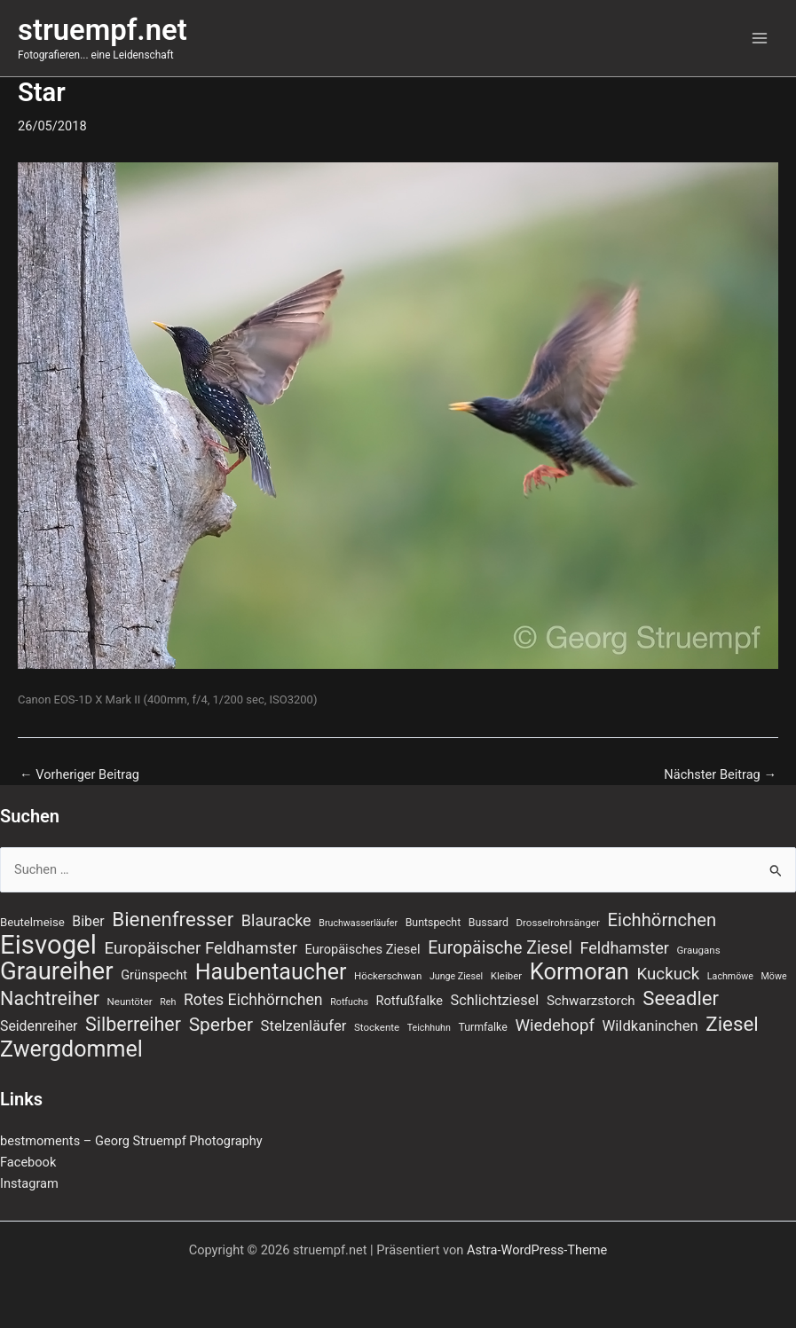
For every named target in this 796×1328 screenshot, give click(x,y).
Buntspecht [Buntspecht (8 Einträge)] (433, 922)
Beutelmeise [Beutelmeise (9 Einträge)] (32, 922)
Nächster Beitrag (720, 775)
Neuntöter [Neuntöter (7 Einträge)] (130, 1001)
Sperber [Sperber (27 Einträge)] (221, 1024)
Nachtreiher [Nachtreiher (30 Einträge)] (49, 999)
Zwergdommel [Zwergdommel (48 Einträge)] (71, 1049)
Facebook (28, 1162)
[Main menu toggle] (759, 38)
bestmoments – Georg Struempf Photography (131, 1141)
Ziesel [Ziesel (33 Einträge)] (731, 1023)
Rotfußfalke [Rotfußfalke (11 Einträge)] (409, 1001)
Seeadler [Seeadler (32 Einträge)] (680, 998)
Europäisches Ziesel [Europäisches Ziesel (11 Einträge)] (363, 949)
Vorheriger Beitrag (79, 775)
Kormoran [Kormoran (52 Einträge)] (579, 971)
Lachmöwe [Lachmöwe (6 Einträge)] (730, 976)
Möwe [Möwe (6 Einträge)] (774, 976)
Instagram (29, 1183)
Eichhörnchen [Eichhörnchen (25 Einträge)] (662, 920)
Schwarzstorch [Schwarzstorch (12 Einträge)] (591, 1001)
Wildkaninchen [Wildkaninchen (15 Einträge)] (650, 1026)
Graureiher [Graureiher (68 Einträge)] (57, 971)
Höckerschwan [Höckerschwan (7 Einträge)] (388, 976)
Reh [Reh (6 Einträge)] (168, 1002)
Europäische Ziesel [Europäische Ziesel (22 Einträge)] (500, 948)
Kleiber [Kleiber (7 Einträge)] (506, 976)
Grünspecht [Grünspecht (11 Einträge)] (154, 975)
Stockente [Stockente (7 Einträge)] (376, 1027)
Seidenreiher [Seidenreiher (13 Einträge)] (38, 1026)
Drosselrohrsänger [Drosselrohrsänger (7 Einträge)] (558, 922)
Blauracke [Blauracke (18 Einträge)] (276, 920)
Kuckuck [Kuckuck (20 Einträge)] (668, 974)
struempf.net (102, 30)
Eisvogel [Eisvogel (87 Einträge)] (48, 944)
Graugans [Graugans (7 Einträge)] (698, 950)
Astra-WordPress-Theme (537, 1250)
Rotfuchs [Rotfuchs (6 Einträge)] (349, 1002)
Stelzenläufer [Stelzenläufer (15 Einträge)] (304, 1026)
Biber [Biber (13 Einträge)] (88, 921)
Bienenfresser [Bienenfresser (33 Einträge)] (172, 919)
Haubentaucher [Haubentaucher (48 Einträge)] (271, 972)
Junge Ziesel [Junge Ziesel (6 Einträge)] (456, 976)
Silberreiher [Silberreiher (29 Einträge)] (133, 1024)
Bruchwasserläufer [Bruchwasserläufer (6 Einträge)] (358, 923)
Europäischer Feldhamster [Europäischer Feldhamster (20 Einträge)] (200, 948)
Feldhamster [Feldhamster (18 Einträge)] (624, 948)
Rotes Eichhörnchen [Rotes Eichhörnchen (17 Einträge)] (253, 1000)
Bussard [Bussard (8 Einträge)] (488, 922)
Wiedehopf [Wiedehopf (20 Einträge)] (555, 1025)
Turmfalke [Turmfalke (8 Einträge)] (482, 1027)
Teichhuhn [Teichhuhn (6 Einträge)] (429, 1027)
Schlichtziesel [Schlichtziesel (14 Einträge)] (495, 1000)
